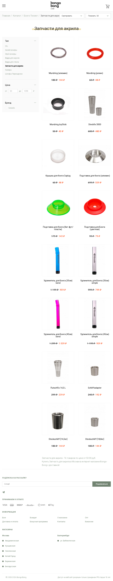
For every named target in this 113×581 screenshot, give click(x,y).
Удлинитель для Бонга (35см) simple (94, 281)
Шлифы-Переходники (14, 74)
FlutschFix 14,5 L (58, 388)
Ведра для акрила (12, 58)
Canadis (11, 108)
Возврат (33, 518)
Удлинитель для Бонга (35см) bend (58, 281)
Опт (86, 518)
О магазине (62, 518)
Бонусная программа (39, 522)
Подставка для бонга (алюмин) (95, 176)
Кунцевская (10, 546)
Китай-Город (10, 556)
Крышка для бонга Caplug (58, 176)
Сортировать (67, 16)
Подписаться (102, 484)
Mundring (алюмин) (58, 73)
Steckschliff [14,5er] (58, 439)
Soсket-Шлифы (11, 50)
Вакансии (89, 522)
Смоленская (10, 551)
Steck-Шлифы (10, 54)
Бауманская (10, 561)
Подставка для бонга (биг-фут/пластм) (58, 228)
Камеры (8, 70)
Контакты (61, 522)
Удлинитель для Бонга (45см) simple (94, 335)
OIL (6, 46)
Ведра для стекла (12, 62)
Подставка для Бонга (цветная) (94, 228)
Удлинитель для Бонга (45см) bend (58, 335)
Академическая (12, 541)
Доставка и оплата (10, 522)
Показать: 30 (93, 16)
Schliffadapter (95, 388)
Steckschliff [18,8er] (94, 439)
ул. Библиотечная (67, 541)
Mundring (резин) (95, 73)
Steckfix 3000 (94, 124)
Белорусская (10, 566)
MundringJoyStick (58, 124)
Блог (4, 518)
